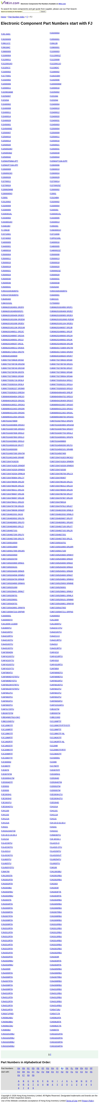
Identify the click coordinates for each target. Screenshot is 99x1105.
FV (43, 1072)
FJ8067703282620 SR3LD (61, 388)
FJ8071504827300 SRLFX (12, 539)
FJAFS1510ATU (57, 705)
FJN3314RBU (56, 941)
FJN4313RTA (7, 1005)
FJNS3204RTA (56, 1046)
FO (86, 1068)
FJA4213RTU (55, 640)
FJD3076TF (55, 770)
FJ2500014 (6, 141)
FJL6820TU (6, 859)
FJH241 (53, 827)
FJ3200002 (54, 202)
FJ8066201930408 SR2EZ (61, 311)
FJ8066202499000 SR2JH (61, 336)
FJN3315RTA (7, 949)
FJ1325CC (5, 68)
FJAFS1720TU (7, 709)
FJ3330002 (6, 218)
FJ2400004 (54, 104)
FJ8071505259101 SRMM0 (61, 599)
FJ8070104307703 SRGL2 (61, 433)
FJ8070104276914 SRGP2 (61, 421)
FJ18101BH (55, 76)
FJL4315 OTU (56, 847)
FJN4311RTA (7, 997)
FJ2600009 (6, 169)
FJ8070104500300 (9, 449)
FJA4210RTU (7, 636)
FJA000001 (6, 616)
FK (67, 1068)
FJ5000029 (54, 275)
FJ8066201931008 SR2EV (12, 323)
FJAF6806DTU (56, 673)
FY (57, 1072)
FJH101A (54, 807)
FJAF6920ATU (56, 701)
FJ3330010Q (6, 222)
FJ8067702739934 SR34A (61, 376)
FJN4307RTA (7, 981)
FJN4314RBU (56, 1005)
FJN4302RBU (56, 953)
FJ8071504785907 (58, 478)
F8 (28, 1075)
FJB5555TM (55, 713)
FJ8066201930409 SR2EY (12, 315)
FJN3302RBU (56, 880)
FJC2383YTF (7, 758)
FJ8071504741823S (10, 461)
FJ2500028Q (6, 149)
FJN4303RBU (7, 961)
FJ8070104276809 (9, 421)
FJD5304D (54, 778)
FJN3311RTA (7, 932)
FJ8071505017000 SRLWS (13, 551)
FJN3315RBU (56, 945)
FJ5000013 (54, 258)
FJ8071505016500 (9, 543)
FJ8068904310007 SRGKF (61, 405)
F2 (77, 1072)
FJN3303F (54, 888)
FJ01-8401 (5, 34)
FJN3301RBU (56, 876)
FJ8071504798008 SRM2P (12, 510)
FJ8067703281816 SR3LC (61, 380)
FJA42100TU (7, 632)
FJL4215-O (54, 843)
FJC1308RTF (7, 729)
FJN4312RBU (56, 997)
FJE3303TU (6, 802)
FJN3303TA (6, 900)
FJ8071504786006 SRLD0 (12, 482)
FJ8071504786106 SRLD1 (61, 482)
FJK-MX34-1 (55, 839)
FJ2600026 (6, 177)
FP (91, 1068)
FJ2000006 (6, 84)
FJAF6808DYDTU (9, 681)
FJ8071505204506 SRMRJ (12, 575)
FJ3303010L (6, 214)
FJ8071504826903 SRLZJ (12, 526)
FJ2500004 (54, 129)
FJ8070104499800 (58, 441)
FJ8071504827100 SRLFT (61, 526)
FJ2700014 (54, 181)
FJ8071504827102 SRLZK (61, 530)
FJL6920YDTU (7, 867)
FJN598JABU (7, 1018)
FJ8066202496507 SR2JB (61, 327)
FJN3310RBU (56, 924)
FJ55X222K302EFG (9, 291)
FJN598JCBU (7, 1026)
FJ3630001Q (55, 230)
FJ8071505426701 (9, 604)
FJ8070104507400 (58, 453)
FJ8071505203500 (9, 555)
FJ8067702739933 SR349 (12, 376)
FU (38, 1072)
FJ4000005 (6, 242)
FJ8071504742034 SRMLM (13, 474)
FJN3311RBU (56, 928)
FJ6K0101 (54, 299)
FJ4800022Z (55, 250)
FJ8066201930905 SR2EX (61, 315)
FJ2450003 (54, 124)
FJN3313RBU (56, 936)
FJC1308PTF (55, 721)
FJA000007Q (7, 620)
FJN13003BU (55, 871)
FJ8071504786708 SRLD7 (61, 494)
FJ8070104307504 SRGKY (61, 429)
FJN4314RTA (7, 1010)
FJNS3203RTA (56, 1042)
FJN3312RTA (7, 936)
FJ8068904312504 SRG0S (12, 417)
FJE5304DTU (7, 807)
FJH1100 (5, 811)
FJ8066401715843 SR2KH (61, 352)
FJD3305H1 (55, 774)
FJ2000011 (6, 88)
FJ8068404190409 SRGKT (61, 401)
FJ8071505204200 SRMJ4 (61, 567)
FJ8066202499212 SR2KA (12, 348)
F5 (91, 1072)
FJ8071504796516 (58, 502)
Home (3, 17)
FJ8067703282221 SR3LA (61, 384)
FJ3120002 (6, 202)
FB (23, 1068)
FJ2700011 (6, 181)
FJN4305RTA (7, 973)
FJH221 (4, 827)
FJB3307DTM (7, 713)
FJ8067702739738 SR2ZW (13, 364)
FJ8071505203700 (9, 559)
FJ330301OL (55, 214)
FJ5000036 (6, 283)
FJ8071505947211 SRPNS (61, 612)
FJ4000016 (54, 242)
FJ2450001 (6, 124)
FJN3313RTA (7, 941)
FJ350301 (54, 226)
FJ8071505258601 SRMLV (61, 591)
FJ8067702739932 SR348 (61, 372)
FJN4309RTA (7, 989)
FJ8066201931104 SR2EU (61, 323)
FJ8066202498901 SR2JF (61, 332)
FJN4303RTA (55, 961)
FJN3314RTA (7, 945)
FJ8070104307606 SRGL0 (12, 433)
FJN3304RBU (56, 900)
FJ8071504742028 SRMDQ (62, 465)
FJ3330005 (54, 218)
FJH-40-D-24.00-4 (9, 835)
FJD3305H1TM (7, 778)
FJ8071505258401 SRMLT (12, 591)
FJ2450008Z (6, 129)
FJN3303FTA (55, 892)
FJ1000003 (54, 51)
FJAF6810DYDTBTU (10, 689)
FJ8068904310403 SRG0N (12, 409)
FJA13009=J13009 (9, 624)
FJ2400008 (6, 108)
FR (23, 1072)
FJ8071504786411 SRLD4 (12, 490)
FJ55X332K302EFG (58, 291)
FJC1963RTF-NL (57, 742)
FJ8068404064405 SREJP (61, 392)
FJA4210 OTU (56, 628)
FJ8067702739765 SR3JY (61, 368)
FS (28, 1072)
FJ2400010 (54, 108)
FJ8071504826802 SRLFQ (12, 522)
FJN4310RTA (7, 993)
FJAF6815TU (55, 693)
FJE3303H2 (6, 798)
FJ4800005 (54, 246)
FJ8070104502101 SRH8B (61, 449)
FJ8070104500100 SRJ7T (12, 445)
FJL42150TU (6, 843)
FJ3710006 (54, 234)
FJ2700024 (6, 185)
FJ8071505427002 (58, 608)
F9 (33, 1075)
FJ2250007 (6, 96)
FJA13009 (54, 620)
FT (33, 1072)
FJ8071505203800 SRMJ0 (61, 559)
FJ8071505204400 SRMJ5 (12, 571)
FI (57, 1068)
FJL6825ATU (55, 859)
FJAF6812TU (7, 693)
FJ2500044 (54, 157)
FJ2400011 (6, 112)
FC (28, 1068)
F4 (86, 1072)
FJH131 (53, 819)
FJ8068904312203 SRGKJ (61, 409)
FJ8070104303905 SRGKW (62, 425)
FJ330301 (54, 210)
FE (38, 1068)
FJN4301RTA (7, 953)
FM (76, 1068)
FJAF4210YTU (7, 660)
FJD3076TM (6, 774)
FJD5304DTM (56, 782)
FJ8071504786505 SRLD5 (61, 490)
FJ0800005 (6, 51)
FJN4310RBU (56, 989)
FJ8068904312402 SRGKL (61, 413)
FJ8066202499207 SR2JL (12, 344)
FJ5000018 (54, 262)
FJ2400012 (54, 112)
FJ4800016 (6, 250)
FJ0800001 (54, 47)
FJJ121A (5, 839)
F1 (72, 1072)
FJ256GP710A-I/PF (9, 165)
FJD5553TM (55, 786)
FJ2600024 (54, 173)
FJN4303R (54, 957)
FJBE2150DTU (7, 721)
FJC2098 (54, 746)
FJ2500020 (6, 145)
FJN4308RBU (56, 981)
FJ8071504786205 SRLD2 (12, 486)
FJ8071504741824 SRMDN (62, 461)
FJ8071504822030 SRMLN (61, 510)
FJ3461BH (5, 226)
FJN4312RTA (7, 1001)
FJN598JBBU (7, 1022)
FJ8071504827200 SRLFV (12, 535)
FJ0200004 (54, 33)
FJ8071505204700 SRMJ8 (12, 579)
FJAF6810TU (55, 689)
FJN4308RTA (7, 985)
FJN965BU (6, 1030)
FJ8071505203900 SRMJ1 (12, 563)
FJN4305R (5, 969)
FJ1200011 (6, 59)
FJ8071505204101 (9, 567)
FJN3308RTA (7, 920)
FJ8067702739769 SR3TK (12, 372)
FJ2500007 (6, 133)
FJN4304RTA (55, 965)
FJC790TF (54, 766)
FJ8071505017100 (58, 551)
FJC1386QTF (7, 733)
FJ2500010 (6, 137)
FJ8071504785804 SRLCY (12, 478)
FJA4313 (54, 644)
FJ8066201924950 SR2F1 (61, 307)
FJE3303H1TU (56, 794)
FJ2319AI (54, 96)
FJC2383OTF (55, 754)
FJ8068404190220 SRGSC (13, 401)
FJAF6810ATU (56, 681)
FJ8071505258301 (58, 587)
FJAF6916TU (7, 701)
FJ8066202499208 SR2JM (61, 344)
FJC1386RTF (7, 738)
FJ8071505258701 (9, 595)
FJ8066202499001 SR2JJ (12, 340)
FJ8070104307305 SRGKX (13, 429)
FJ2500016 (54, 141)
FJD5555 (5, 790)
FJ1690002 (54, 72)
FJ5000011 (6, 258)
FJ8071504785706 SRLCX (61, 474)
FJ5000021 (6, 271)
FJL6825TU (6, 863)
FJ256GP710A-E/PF (58, 161)
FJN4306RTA (7, 977)
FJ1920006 (54, 80)
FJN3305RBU (56, 904)
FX (52, 1072)
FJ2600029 (54, 177)
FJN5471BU (55, 1010)
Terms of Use (72, 1101)
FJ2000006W (55, 84)
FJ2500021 (54, 145)
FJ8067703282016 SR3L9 (12, 384)
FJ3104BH (54, 198)
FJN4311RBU (56, 993)
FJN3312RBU (56, 932)
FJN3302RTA (7, 884)
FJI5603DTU (55, 835)
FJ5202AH (54, 287)
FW (47, 1072)
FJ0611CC (5, 43)
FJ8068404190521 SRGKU (13, 405)
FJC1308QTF (7, 725)
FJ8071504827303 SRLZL (61, 539)
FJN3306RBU (56, 908)
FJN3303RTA (55, 896)
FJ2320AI (54, 100)
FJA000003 (55, 616)
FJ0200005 (6, 39)
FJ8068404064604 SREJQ (12, 396)
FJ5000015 (6, 262)
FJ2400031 (54, 120)
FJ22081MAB (7, 92)
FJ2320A (5, 100)
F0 (67, 1072)
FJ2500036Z (6, 153)
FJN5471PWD (7, 1014)
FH (52, 1068)
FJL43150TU (55, 851)
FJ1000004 (6, 55)
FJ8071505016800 (9, 547)
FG (47, 1068)
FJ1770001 (6, 76)
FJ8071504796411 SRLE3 (12, 502)
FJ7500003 (54, 303)
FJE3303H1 (6, 794)
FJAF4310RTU (56, 664)
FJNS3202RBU (7, 1038)
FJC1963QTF (55, 738)
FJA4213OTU (7, 640)
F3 (81, 1072)
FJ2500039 (54, 153)
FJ (62, 1068)
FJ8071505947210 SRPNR (13, 612)
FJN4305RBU (56, 969)
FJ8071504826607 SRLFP (61, 518)
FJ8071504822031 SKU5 (12, 514)
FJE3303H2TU (56, 798)
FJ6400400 (6, 299)
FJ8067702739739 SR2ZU (61, 364)
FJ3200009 (6, 206)
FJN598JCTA (55, 1026)
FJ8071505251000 (9, 587)
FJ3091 (4, 198)
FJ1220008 (54, 59)
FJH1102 (5, 815)
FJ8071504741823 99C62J (61, 457)
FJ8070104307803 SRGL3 (12, 437)
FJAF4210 (54, 652)
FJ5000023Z (55, 271)
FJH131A (5, 823)
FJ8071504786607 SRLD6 (12, 494)
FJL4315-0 (5, 851)
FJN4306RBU (56, 973)
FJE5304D (54, 802)
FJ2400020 (54, 116)
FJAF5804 (54, 668)
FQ (18, 1072)
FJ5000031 (54, 279)
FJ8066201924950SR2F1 (12, 311)
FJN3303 (54, 884)
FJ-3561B (5, 230)
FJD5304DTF (7, 782)
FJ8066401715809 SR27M (61, 348)
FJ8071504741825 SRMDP (13, 465)
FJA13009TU (55, 624)
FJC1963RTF (7, 742)
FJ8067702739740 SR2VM (12, 368)
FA (18, 1068)
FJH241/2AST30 (8, 831)
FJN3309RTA (7, 924)
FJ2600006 (54, 165)
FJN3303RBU (7, 896)
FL (72, 1068)
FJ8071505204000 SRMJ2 (61, 563)
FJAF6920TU (7, 705)
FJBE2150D (55, 717)
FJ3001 (53, 193)
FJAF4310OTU (7, 664)
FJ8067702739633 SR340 (61, 360)
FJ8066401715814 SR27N (12, 352)
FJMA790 (5, 871)
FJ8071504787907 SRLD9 (61, 498)
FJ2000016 (54, 88)
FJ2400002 (6, 104)
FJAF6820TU (7, 697)
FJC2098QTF (7, 750)
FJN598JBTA (55, 1022)
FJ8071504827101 (9, 530)
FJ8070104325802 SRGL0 (12, 441)
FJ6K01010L (6, 303)
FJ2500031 (54, 149)
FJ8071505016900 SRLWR (61, 547)
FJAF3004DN (7, 652)
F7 (23, 1075)
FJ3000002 (54, 189)
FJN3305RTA (7, 908)
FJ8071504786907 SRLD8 (12, 498)
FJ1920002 (6, 80)
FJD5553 (5, 786)
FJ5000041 (6, 287)
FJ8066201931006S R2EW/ (62, 319)
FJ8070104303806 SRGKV (13, 425)
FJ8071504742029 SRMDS (13, 470)
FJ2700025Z (55, 185)
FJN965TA (54, 1030)
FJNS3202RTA (56, 1038)
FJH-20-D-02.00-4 (57, 823)
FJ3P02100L (55, 238)
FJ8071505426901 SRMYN (13, 608)
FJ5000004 (6, 254)
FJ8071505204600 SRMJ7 (61, 575)
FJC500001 (55, 758)
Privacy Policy (88, 1101)
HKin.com (62, 4)
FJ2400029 (6, 120)
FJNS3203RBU (7, 1042)
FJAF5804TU (7, 673)
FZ (62, 1072)
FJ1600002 (6, 72)
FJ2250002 (54, 92)
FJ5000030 (6, 279)
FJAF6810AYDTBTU (10, 685)
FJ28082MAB (7, 189)
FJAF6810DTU (56, 685)
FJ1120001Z (55, 55)
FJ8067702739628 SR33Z (12, 360)
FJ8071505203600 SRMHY (61, 555)
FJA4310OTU (7, 644)
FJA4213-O (55, 636)
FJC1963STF (7, 746)
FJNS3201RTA (56, 1034)
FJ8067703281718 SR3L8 (12, 380)
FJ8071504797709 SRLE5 (12, 506)
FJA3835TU (6, 628)
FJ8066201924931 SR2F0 (12, 307)
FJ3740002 (6, 238)
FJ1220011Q (55, 64)
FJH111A (54, 815)
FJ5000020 (54, 267)
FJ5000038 (54, 283)
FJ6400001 (54, 295)
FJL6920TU (55, 863)
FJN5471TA (55, 1014)
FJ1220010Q (6, 64)
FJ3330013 (54, 222)
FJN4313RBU (56, 1001)
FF (43, 1068)
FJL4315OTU (7, 855)
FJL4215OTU (7, 847)
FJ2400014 (6, 116)
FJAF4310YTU (7, 668)
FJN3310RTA (7, 928)
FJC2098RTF (7, 754)
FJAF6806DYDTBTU (10, 677)
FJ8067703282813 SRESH (12, 392)
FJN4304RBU (7, 965)
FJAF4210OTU (7, 656)
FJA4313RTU (55, 648)
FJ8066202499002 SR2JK (61, 340)
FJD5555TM (55, 790)
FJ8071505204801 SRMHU (62, 579)
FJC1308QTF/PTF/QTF (60, 725)
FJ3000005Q (6, 193)
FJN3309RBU (56, 920)
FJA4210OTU (56, 632)
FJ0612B (54, 43)
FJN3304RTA (7, 904)
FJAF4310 (54, 660)
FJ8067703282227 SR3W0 (12, 388)
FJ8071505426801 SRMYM (62, 604)
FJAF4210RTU (56, 656)
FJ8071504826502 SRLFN (12, 518)
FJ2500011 (54, 137)
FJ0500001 (54, 39)
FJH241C (54, 831)
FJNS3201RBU (7, 1034)
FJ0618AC (5, 47)
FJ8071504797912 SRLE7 (61, 506)
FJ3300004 (54, 206)
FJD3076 (5, 770)
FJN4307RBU (56, 977)
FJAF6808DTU (56, 677)
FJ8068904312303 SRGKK (13, 413)
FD (33, 1068)
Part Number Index (16, 17)
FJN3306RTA (7, 912)
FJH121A (5, 819)
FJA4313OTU (7, 648)
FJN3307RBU (56, 912)
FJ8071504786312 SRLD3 (61, 486)
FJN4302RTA (7, 957)
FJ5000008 (54, 254)
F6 (18, 1075)
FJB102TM (54, 709)
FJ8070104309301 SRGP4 (61, 437)
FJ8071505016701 (58, 543)
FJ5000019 (6, 267)
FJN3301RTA (7, 880)
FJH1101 (54, 811)
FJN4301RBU (56, 949)
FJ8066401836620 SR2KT (61, 356)
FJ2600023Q (6, 173)
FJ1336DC (54, 68)
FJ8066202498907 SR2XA (12, 336)
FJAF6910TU (55, 697)
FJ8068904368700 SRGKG (61, 417)
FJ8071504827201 (58, 535)
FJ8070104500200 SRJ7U (61, 445)
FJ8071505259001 (9, 599)
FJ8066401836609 (9, 356)
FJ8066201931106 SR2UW (13, 327)
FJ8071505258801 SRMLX (61, 595)
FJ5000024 (6, 275)
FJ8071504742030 (58, 470)
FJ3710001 (6, 234)
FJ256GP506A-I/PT (9, 161)
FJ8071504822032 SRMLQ (61, 514)
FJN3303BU (6, 888)
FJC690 (53, 762)
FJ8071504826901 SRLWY (61, 522)
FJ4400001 (6, 246)
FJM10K (53, 867)
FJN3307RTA (7, 916)
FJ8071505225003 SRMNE (61, 583)
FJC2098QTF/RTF (58, 750)
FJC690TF (5, 766)
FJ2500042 (6, 157)
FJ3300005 (6, 210)
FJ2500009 (54, 133)
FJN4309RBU (56, 985)
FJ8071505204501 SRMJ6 (61, 571)
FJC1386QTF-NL (57, 733)
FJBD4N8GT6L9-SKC (10, 717)
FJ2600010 (54, 169)
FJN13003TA (6, 876)
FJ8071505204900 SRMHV (13, 583)
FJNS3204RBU (7, 1046)
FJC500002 (6, 762)
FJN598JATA (55, 1018)
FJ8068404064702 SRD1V (61, 396)
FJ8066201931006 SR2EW (13, 319)
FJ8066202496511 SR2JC (12, 332)
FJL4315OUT (55, 855)
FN (81, 1068)
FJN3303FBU (7, 892)
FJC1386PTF (55, 729)
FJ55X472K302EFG (9, 295)
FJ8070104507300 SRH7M (13, 453)
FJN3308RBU (56, 916)
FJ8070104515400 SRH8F (12, 457)
